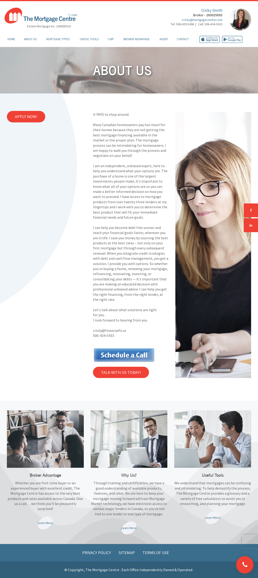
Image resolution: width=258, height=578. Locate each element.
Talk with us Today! (121, 372)
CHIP (111, 39)
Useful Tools (89, 39)
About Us (30, 39)
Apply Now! (26, 116)
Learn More (45, 523)
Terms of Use (156, 552)
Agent (164, 39)
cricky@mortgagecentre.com (202, 20)
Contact (183, 39)
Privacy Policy (97, 552)
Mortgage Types (58, 39)
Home (11, 39)
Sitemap (127, 552)
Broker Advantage (136, 39)
